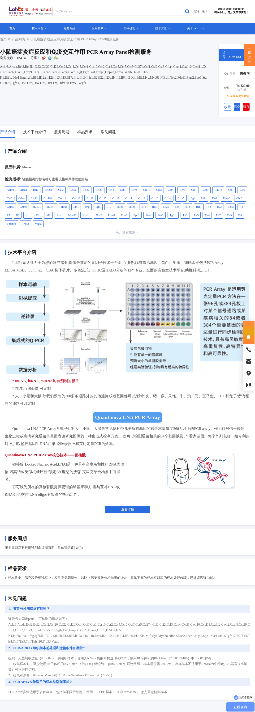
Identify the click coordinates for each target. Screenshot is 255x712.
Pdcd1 (111, 215)
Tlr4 (207, 215)
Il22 (219, 206)
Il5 (8, 215)
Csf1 (231, 189)
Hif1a (64, 206)
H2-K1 (51, 206)
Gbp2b (240, 198)
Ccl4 (111, 189)
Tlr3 (196, 215)
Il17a (166, 206)
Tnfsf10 (11, 223)
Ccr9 (205, 189)
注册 (204, 11)
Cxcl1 (34, 198)
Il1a (177, 206)
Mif (48, 215)
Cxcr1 (128, 198)
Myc (59, 215)
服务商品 (69, 28)
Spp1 (137, 215)
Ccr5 (182, 189)
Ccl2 (61, 189)
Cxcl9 (115, 198)
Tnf (240, 215)
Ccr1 (134, 189)
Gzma (10, 206)
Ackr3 (10, 189)
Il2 (209, 206)
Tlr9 (229, 215)
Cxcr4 (167, 198)
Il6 (17, 215)
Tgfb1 (173, 215)
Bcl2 (36, 189)
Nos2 (99, 215)
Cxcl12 (76, 198)
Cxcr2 (141, 198)
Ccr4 (170, 189)
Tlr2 (185, 215)
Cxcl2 (89, 198)
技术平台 (39, 28)
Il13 (143, 206)
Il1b (187, 206)
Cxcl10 (47, 198)
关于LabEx (195, 28)
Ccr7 (194, 189)
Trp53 (25, 223)
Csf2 (242, 189)
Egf (193, 198)
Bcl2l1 (48, 189)
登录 (197, 11)
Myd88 (72, 215)
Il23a (231, 206)
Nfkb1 (86, 215)
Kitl (38, 215)
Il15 (154, 206)
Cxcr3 (154, 198)
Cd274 (218, 189)
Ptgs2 (124, 215)
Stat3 (161, 215)
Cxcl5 (102, 198)
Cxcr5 (180, 198)
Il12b (132, 206)
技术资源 (162, 28)
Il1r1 (199, 206)
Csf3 (9, 198)
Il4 (241, 206)
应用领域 (99, 28)
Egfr (203, 198)
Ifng (87, 206)
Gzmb (23, 206)
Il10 (109, 206)
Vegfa (38, 223)
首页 (12, 28)
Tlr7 (218, 215)
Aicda (23, 189)
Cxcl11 (62, 198)
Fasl (214, 198)
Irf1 (28, 215)
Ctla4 (21, 198)
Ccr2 (159, 189)
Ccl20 (73, 189)
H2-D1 (37, 206)
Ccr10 (146, 189)
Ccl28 (98, 189)
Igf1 (98, 206)
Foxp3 (226, 198)
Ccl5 (122, 189)
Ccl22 (86, 189)
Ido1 (76, 206)
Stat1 (148, 215)
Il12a (120, 206)
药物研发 (131, 28)
